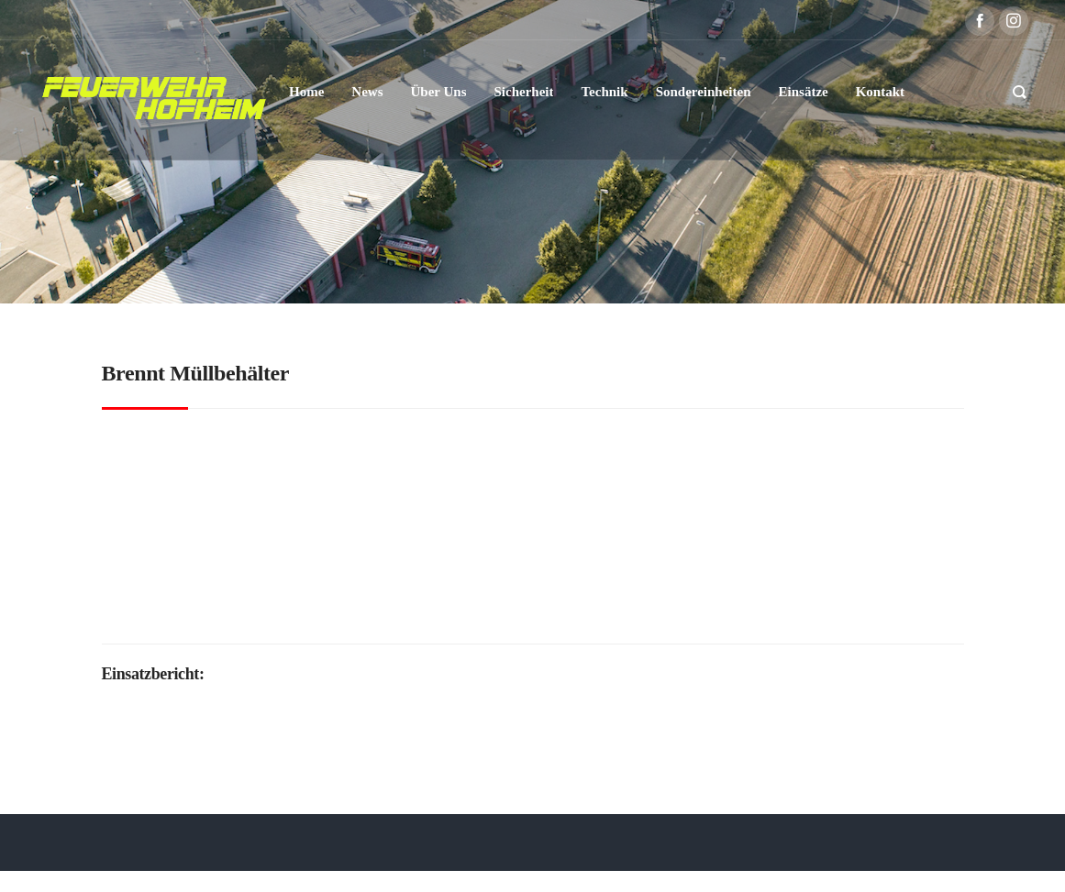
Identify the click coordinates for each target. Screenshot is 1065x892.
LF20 (391, 583)
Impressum (768, 862)
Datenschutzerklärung (649, 862)
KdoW (353, 583)
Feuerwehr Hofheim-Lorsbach (524, 614)
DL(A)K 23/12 (288, 583)
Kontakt (838, 862)
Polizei (642, 614)
